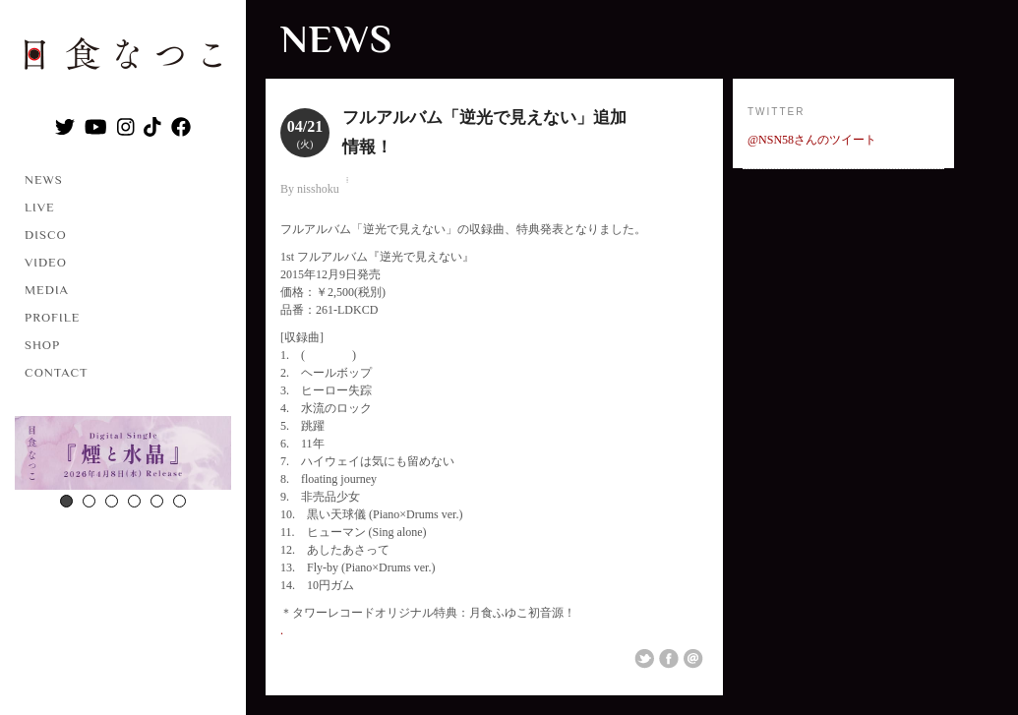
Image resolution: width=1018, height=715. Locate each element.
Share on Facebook (669, 659)
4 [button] (134, 501)
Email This (693, 659)
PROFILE (52, 317)
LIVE (40, 207)
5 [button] (156, 501)
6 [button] (179, 501)
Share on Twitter (644, 659)
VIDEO (46, 262)
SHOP (42, 344)
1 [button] (66, 501)
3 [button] (111, 501)
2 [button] (89, 501)
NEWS (44, 179)
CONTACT (57, 372)
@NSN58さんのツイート (812, 140)
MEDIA (47, 289)
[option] (123, 455)
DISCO (46, 234)
